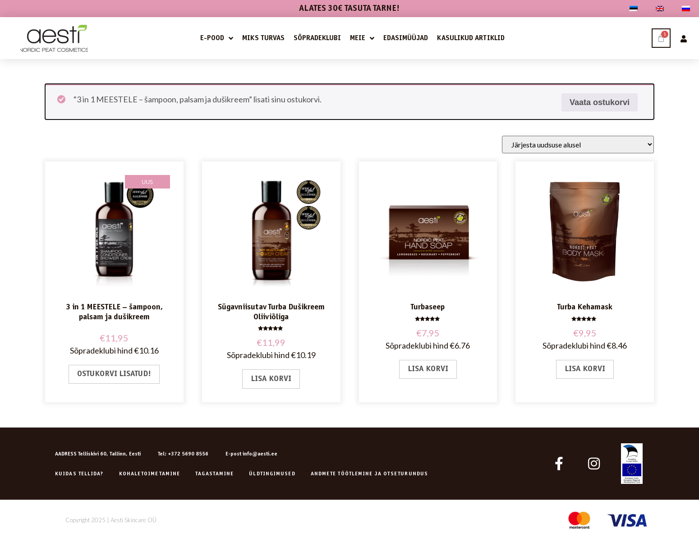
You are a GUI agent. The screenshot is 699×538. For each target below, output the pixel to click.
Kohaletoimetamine (149, 474)
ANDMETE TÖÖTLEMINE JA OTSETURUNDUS (369, 474)
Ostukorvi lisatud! (114, 374)
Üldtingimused (272, 474)
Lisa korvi (271, 379)
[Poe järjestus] (578, 144)
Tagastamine (214, 474)
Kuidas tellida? (79, 474)
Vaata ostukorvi (600, 102)
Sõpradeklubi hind (101, 350)
